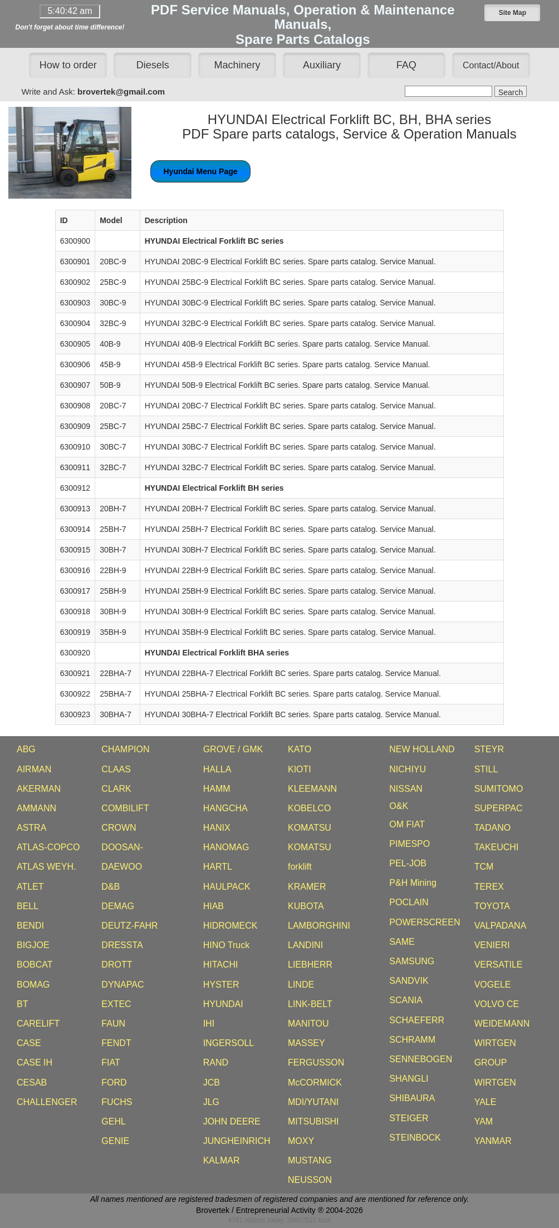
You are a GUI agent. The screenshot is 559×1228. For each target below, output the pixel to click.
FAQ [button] (406, 65)
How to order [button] (68, 65)
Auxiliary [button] (322, 65)
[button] (512, 12)
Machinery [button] (237, 65)
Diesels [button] (152, 65)
